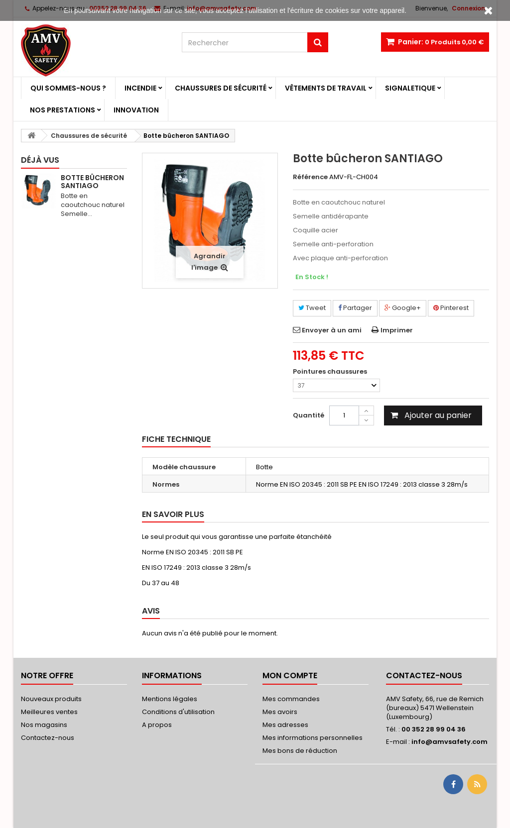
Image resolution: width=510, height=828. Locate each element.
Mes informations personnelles (312, 737)
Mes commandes (291, 699)
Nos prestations (62, 110)
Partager (355, 307)
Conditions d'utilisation (178, 712)
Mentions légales (169, 699)
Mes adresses (285, 724)
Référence (310, 177)
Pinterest (451, 307)
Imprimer (397, 330)
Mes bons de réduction (299, 750)
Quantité (308, 415)
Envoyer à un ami (332, 330)
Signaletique (410, 88)
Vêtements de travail (326, 88)
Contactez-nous (47, 737)
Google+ (402, 307)
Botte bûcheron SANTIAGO (92, 182)
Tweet (312, 307)
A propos (157, 724)
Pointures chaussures (331, 371)
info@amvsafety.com (449, 741)
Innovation (136, 110)
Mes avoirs (279, 712)
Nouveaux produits (51, 699)
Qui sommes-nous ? (68, 88)
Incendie (140, 88)
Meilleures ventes (49, 712)
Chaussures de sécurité (220, 88)
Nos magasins (44, 724)
